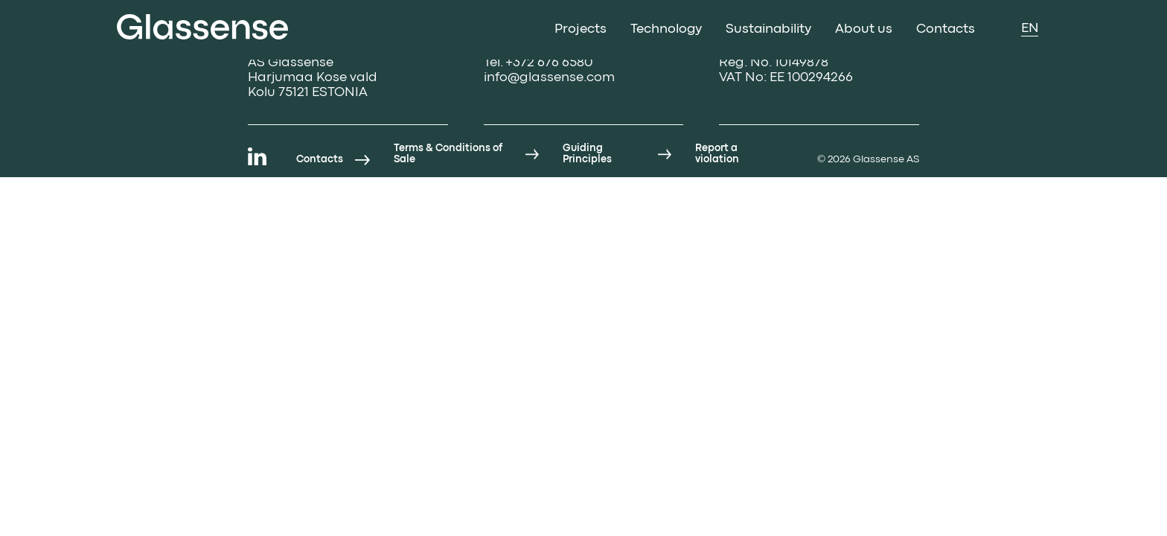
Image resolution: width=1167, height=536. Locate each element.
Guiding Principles (587, 154)
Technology (666, 29)
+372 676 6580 (548, 62)
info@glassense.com (549, 77)
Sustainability (768, 29)
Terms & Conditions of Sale (448, 154)
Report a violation (717, 154)
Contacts (945, 29)
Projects (580, 29)
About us (863, 29)
